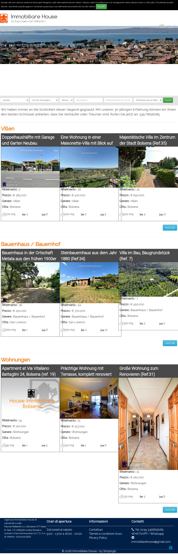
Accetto (101, 6)
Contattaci (96, 529)
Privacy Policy (98, 537)
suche (168, 100)
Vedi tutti (170, 227)
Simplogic (109, 551)
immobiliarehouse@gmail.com (150, 541)
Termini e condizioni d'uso (105, 533)
